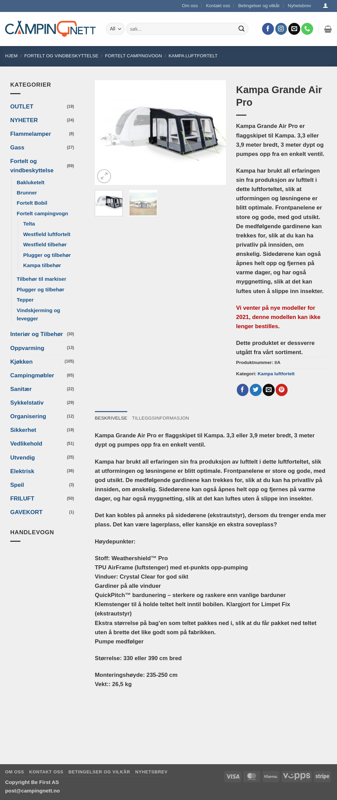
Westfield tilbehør (45, 244)
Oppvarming (27, 348)
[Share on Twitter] (256, 390)
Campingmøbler (32, 375)
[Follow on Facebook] (268, 29)
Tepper (25, 300)
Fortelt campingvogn (133, 55)
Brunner (27, 192)
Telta (29, 224)
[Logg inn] (325, 6)
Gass (17, 147)
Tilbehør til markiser (41, 279)
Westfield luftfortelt (47, 234)
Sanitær (21, 389)
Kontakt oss (218, 5)
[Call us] (307, 29)
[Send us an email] (294, 29)
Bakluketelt (30, 182)
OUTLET (21, 106)
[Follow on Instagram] (281, 29)
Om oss (190, 5)
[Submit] (241, 29)
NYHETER (24, 120)
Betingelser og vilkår (259, 5)
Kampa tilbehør (42, 265)
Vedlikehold (26, 443)
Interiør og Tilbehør (36, 334)
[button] (328, 29)
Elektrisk (22, 471)
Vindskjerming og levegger (38, 314)
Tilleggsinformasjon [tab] (161, 418)
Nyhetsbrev (299, 5)
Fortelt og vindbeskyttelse (61, 55)
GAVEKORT (26, 512)
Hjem (11, 55)
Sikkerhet (23, 430)
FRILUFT (22, 498)
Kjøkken (21, 362)
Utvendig (22, 457)
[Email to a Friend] (269, 390)
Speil (17, 485)
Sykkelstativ (27, 402)
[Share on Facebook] (243, 390)
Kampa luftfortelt (193, 55)
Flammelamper (30, 134)
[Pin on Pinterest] (282, 390)
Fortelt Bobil (32, 203)
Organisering (28, 416)
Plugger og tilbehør (47, 255)
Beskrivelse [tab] (111, 418)
